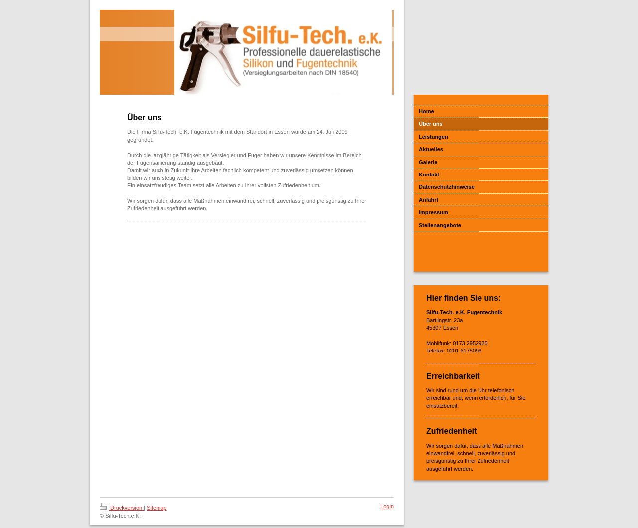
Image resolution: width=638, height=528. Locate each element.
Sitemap (156, 508)
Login (387, 506)
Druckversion (122, 508)
